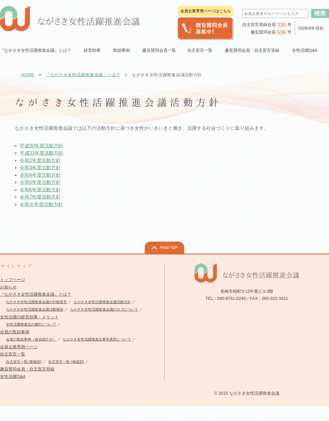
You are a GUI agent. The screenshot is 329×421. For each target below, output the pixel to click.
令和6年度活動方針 (40, 189)
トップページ (12, 279)
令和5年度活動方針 (40, 182)
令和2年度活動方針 (40, 160)
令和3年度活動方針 (40, 167)
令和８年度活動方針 (41, 204)
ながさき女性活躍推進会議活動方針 (102, 302)
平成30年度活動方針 (41, 145)
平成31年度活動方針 (41, 152)
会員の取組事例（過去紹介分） (31, 339)
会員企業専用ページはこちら (205, 11)
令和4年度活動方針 (40, 175)
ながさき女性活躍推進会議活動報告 (34, 309)
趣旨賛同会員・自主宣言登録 (27, 369)
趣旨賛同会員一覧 (159, 50)
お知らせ (8, 287)
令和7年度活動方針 (40, 196)
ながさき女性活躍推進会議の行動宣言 (36, 302)
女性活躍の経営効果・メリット (29, 317)
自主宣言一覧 (12, 354)
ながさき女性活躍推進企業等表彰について (97, 339)
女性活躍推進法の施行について (31, 324)
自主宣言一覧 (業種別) (24, 362)
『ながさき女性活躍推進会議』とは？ (83, 74)
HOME (27, 74)
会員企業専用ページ (19, 346)
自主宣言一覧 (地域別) (66, 362)
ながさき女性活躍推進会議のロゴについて (104, 309)
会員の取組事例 (14, 332)
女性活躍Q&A (305, 50)
